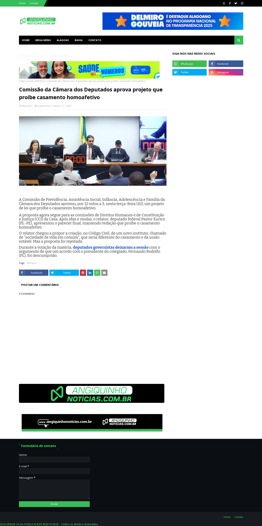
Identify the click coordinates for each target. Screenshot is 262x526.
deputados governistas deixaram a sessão (110, 247)
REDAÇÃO (27, 105)
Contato (34, 3)
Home (22, 3)
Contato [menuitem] (94, 40)
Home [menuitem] (26, 40)
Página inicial (26, 81)
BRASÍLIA (39, 81)
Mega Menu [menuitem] (43, 40)
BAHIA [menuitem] (79, 40)
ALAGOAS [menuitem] (63, 40)
